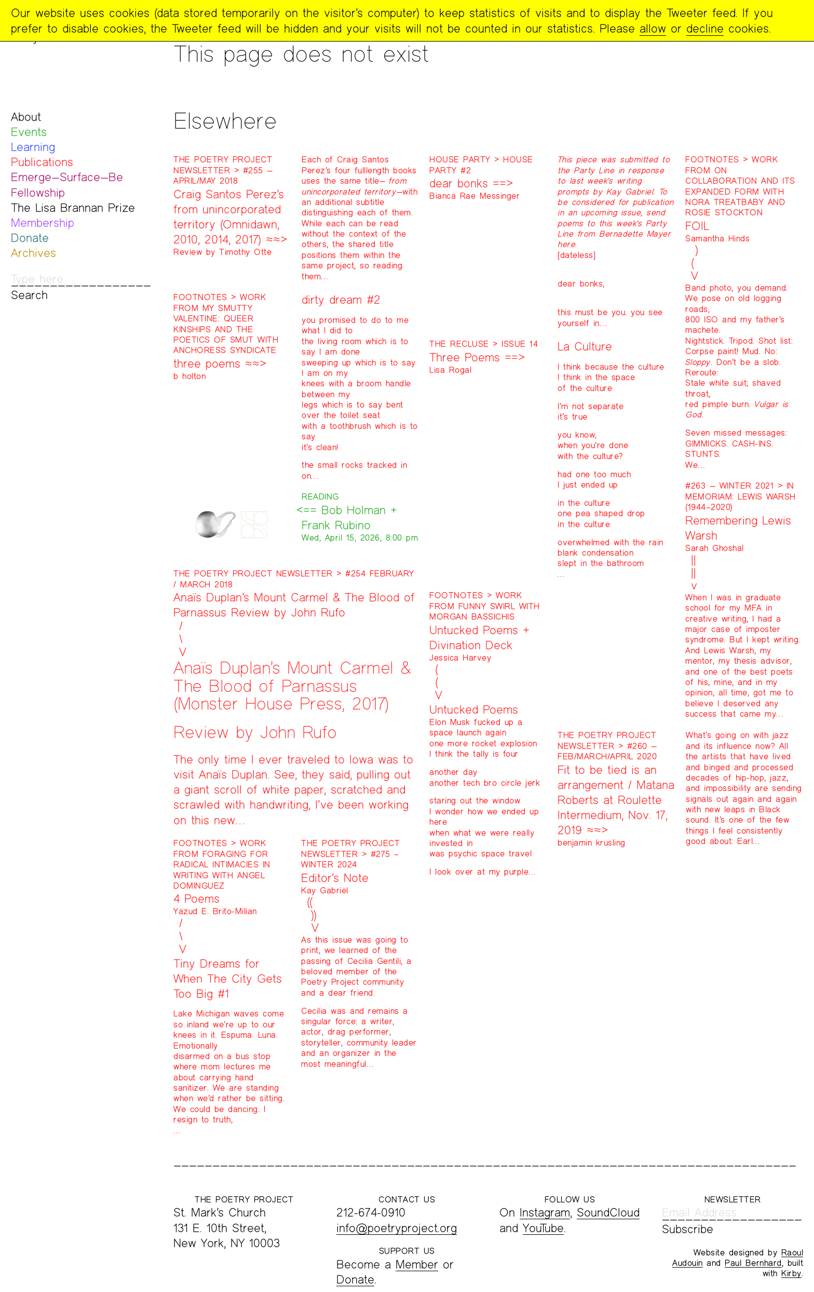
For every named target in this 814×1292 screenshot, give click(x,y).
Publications (42, 162)
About (26, 117)
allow (653, 28)
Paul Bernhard (753, 1263)
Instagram (545, 1212)
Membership (42, 223)
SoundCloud (608, 1212)
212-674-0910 (370, 1212)
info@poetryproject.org (396, 1228)
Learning (33, 147)
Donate (30, 238)
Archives (33, 253)
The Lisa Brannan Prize (73, 208)
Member (417, 1264)
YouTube (543, 1228)
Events (29, 132)
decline (705, 28)
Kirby (791, 1273)
